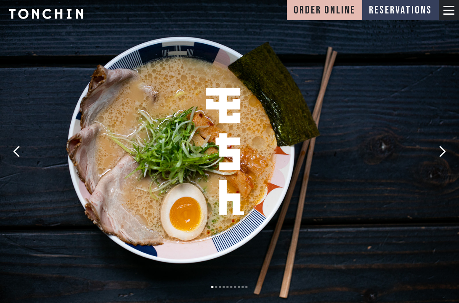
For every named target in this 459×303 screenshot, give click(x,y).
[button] (449, 10)
